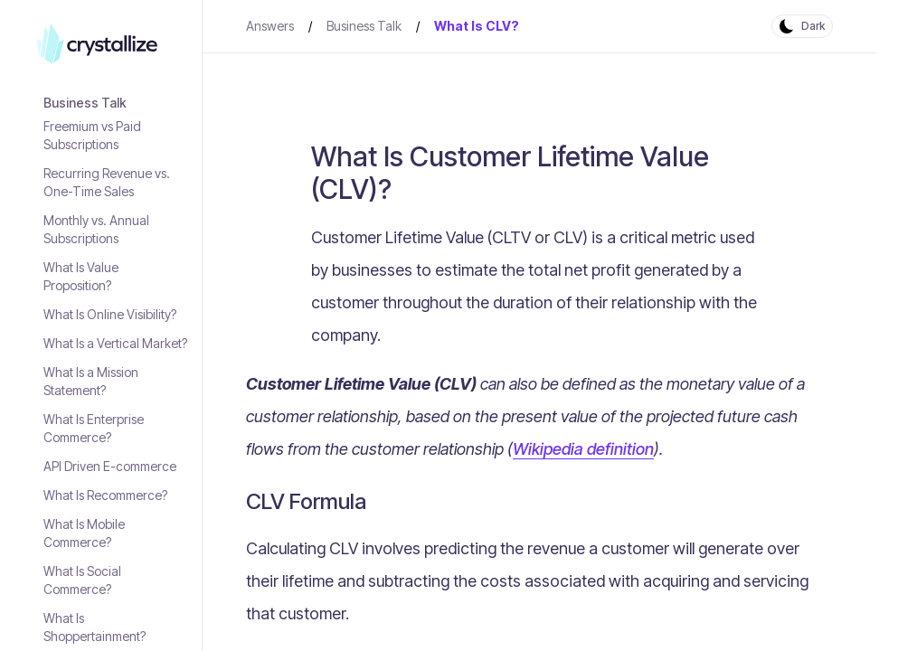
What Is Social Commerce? (82, 580)
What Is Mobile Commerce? (84, 533)
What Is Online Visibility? (109, 314)
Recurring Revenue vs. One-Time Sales (106, 182)
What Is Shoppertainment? (94, 627)
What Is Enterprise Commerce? (93, 428)
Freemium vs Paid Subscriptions (92, 135)
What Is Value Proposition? (80, 276)
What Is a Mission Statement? (90, 381)
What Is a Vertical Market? (115, 343)
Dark (813, 26)
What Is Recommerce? (105, 495)
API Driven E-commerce (109, 466)
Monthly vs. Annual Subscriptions (96, 229)
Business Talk (85, 102)
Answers (270, 25)
